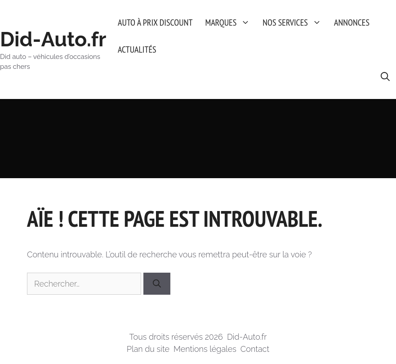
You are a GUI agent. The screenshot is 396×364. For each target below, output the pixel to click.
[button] (385, 76)
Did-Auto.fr (53, 39)
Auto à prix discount (155, 22)
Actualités (137, 49)
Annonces (351, 22)
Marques (230, 22)
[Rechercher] (156, 284)
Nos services (295, 22)
